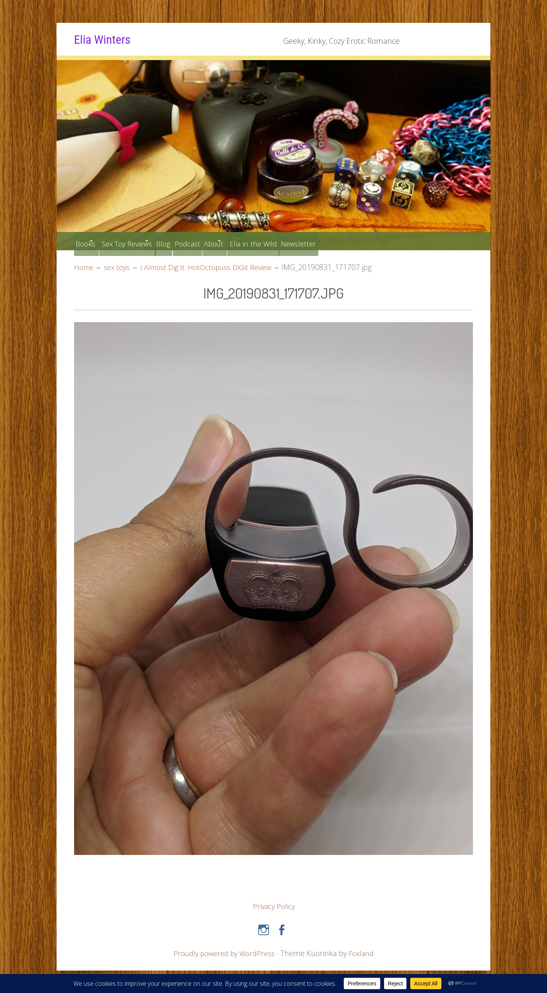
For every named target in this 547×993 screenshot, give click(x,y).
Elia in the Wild (311, 241)
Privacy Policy (274, 906)
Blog (193, 241)
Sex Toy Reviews (142, 241)
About (259, 241)
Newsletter (365, 241)
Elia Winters (107, 38)
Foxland (364, 953)
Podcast (224, 241)
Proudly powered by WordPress (223, 953)
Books (89, 241)
